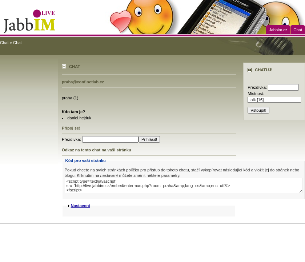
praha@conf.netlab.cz (83, 82)
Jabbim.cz (278, 30)
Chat (297, 30)
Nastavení (80, 205)
